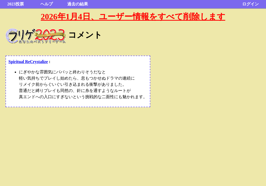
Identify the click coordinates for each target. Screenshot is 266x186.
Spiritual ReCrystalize (28, 61)
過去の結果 (77, 4)
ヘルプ (46, 4)
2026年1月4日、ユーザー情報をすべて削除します (133, 16)
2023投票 (15, 4)
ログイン (250, 4)
